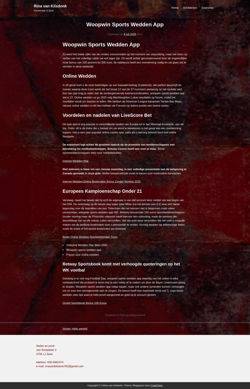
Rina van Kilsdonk (50, 6)
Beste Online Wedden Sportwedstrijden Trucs (90, 236)
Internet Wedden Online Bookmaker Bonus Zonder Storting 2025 (102, 181)
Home (174, 7)
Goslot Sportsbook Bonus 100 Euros (85, 303)
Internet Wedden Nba (75, 161)
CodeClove (156, 385)
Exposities (208, 7)
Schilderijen (190, 7)
